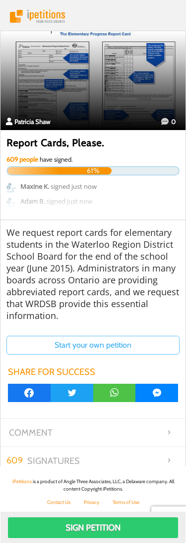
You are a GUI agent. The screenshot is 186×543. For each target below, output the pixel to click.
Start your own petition (93, 345)
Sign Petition (93, 528)
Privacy (91, 502)
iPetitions (93, 16)
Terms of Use (126, 502)
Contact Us (58, 502)
